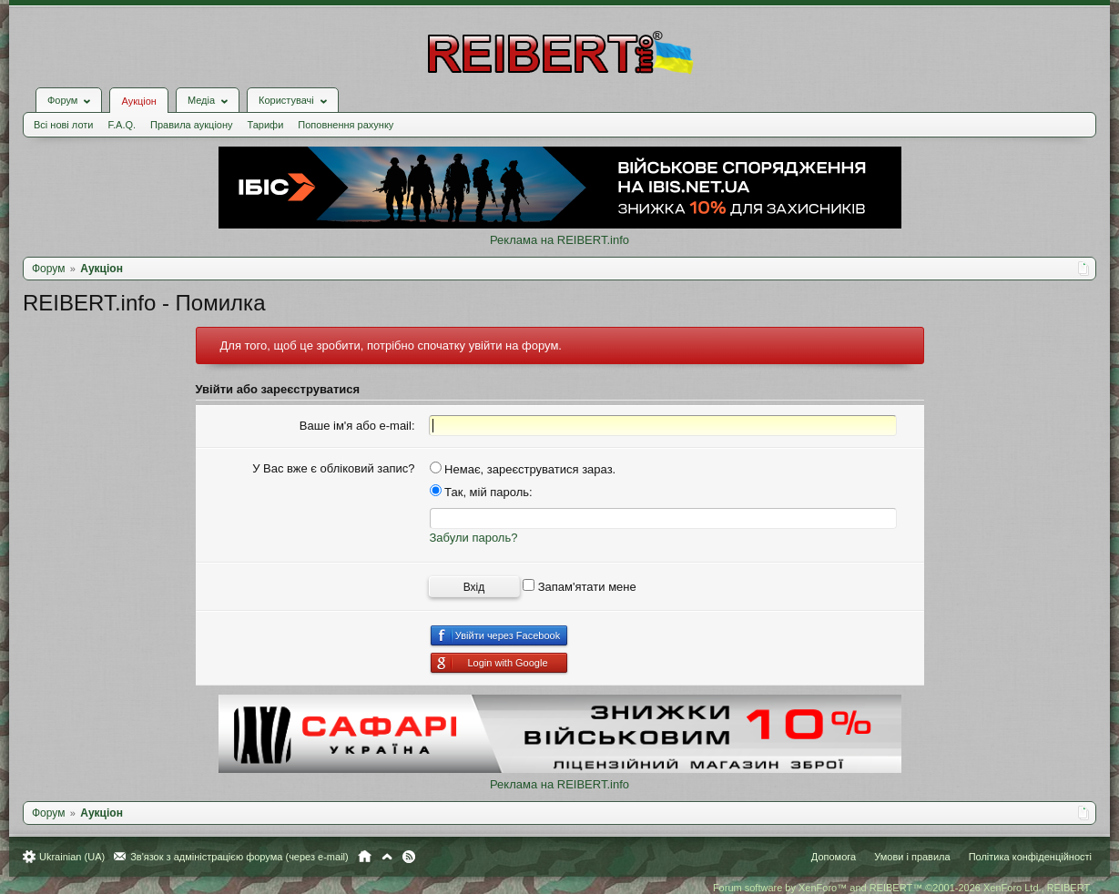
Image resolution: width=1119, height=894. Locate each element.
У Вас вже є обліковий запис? (333, 468)
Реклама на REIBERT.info (559, 240)
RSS (408, 856)
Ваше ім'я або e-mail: (357, 425)
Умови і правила (912, 856)
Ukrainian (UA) (72, 856)
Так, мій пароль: (481, 492)
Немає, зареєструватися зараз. (523, 469)
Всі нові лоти (63, 124)
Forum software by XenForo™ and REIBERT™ (902, 887)
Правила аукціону (191, 124)
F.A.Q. (121, 124)
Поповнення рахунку (345, 124)
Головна (364, 856)
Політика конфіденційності (1030, 856)
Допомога (833, 856)
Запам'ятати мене (579, 587)
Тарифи (266, 124)
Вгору (387, 856)
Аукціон (138, 101)
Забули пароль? (474, 537)
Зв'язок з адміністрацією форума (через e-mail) (239, 856)
